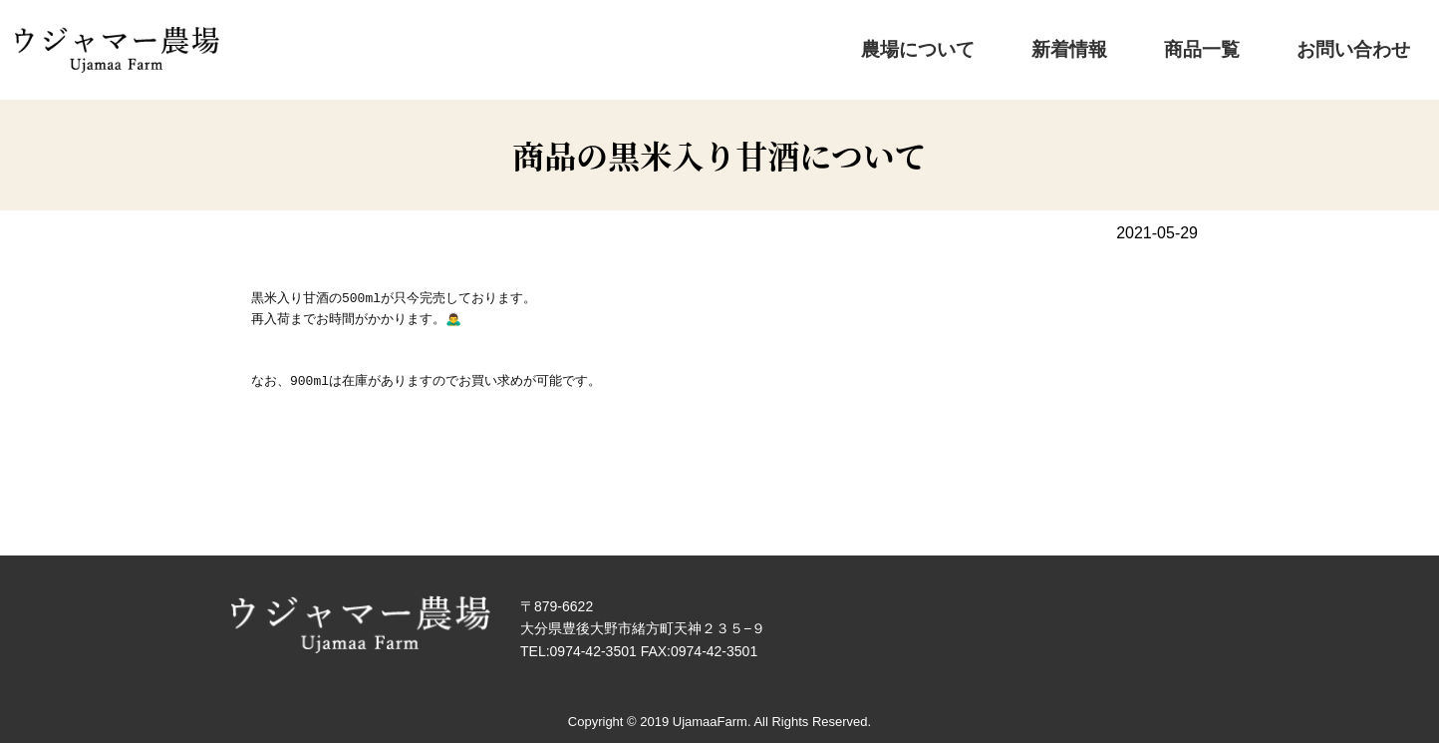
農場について (1039, 45)
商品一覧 (1251, 45)
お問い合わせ (1365, 45)
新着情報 (1154, 45)
